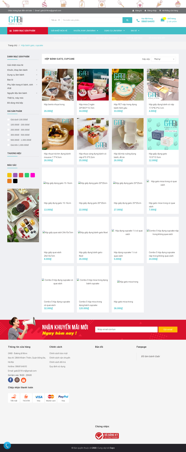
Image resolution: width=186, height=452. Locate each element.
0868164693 (147, 21)
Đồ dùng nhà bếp (15, 103)
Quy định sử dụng (57, 366)
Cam (8, 181)
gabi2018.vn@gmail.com (25, 371)
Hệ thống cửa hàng (170, 10)
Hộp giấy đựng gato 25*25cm (127, 203)
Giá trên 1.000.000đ (19, 145)
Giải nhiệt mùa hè (15, 65)
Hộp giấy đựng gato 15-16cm (57, 203)
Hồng (32, 175)
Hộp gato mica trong (123, 302)
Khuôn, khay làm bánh (17, 70)
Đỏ (20, 175)
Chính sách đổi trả (57, 362)
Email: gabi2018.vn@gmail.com (48, 10)
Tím (14, 175)
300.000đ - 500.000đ (19, 135)
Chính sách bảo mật (58, 353)
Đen (14, 181)
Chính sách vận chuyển (59, 358)
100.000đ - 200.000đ (19, 125)
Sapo (112, 448)
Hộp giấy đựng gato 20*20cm (92, 203)
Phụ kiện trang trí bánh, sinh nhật (20, 86)
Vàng (8, 175)
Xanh (26, 175)
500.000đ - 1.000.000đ (20, 140)
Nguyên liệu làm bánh (17, 93)
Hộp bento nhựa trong (54, 104)
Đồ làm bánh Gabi (150, 356)
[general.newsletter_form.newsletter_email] (126, 329)
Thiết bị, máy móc (15, 98)
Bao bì (10, 80)
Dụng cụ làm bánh (15, 75)
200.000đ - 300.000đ (19, 130)
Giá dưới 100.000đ (19, 119)
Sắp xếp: (146, 59)
